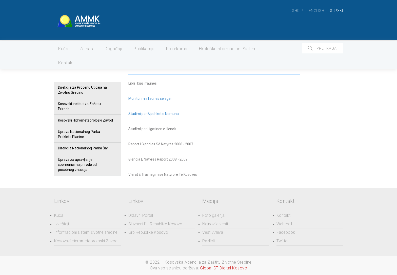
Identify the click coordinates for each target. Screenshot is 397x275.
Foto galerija (213, 215)
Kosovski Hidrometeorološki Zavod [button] (85, 120)
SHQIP (297, 11)
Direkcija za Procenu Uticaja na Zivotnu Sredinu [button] (82, 89)
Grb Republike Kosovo (148, 232)
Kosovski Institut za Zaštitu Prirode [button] (79, 106)
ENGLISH (316, 11)
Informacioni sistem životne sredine (85, 232)
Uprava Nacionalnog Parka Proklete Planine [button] (79, 134)
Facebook (285, 232)
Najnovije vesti (215, 224)
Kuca (58, 215)
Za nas (86, 48)
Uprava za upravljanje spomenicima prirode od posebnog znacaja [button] (77, 165)
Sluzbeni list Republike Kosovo (155, 224)
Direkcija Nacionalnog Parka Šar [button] (83, 148)
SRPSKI (336, 11)
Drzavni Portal (140, 215)
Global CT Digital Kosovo (223, 268)
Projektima (176, 48)
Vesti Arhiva (212, 232)
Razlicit (208, 241)
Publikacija (143, 48)
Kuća (63, 48)
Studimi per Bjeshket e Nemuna (153, 114)
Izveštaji (61, 224)
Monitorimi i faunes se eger (150, 98)
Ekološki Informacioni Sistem (228, 48)
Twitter (282, 241)
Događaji (113, 48)
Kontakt (66, 62)
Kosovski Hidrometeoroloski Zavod (85, 241)
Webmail (284, 224)
